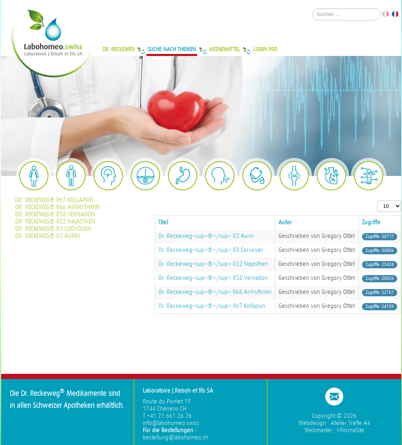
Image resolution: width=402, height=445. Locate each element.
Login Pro (265, 49)
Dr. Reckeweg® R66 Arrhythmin (57, 207)
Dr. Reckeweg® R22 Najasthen (55, 221)
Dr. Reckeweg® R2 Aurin (47, 236)
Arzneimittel (224, 49)
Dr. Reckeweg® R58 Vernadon (55, 214)
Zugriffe (371, 222)
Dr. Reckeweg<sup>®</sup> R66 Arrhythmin (215, 292)
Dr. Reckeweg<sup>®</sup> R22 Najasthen (213, 264)
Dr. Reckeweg (118, 49)
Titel (163, 222)
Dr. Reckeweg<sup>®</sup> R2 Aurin (206, 236)
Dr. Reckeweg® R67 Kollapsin (54, 200)
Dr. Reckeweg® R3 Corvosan (53, 228)
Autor (285, 222)
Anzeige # (377, 200)
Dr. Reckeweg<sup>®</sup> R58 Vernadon (213, 278)
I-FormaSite (350, 430)
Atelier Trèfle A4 (350, 423)
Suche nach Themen (172, 49)
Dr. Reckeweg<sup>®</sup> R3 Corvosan (210, 250)
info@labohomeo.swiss (171, 423)
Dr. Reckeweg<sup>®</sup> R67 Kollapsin (211, 306)
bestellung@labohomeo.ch (175, 437)
